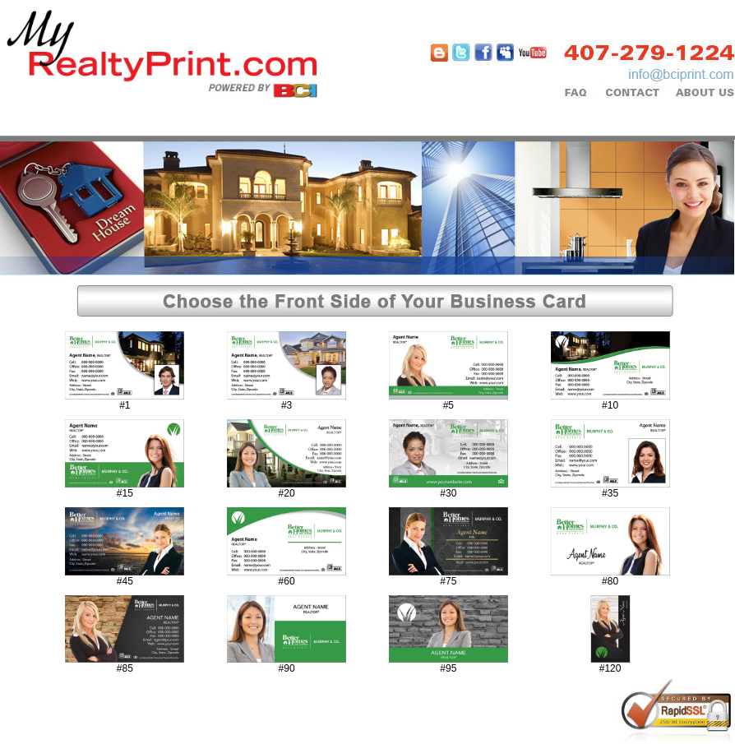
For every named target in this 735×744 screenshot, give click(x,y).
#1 (124, 405)
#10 (610, 405)
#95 (448, 668)
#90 (287, 668)
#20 (287, 493)
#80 (610, 581)
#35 (610, 493)
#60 (287, 581)
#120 (610, 668)
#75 (448, 581)
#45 (125, 581)
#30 (448, 493)
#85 (125, 668)
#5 (448, 405)
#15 (125, 493)
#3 (286, 405)
